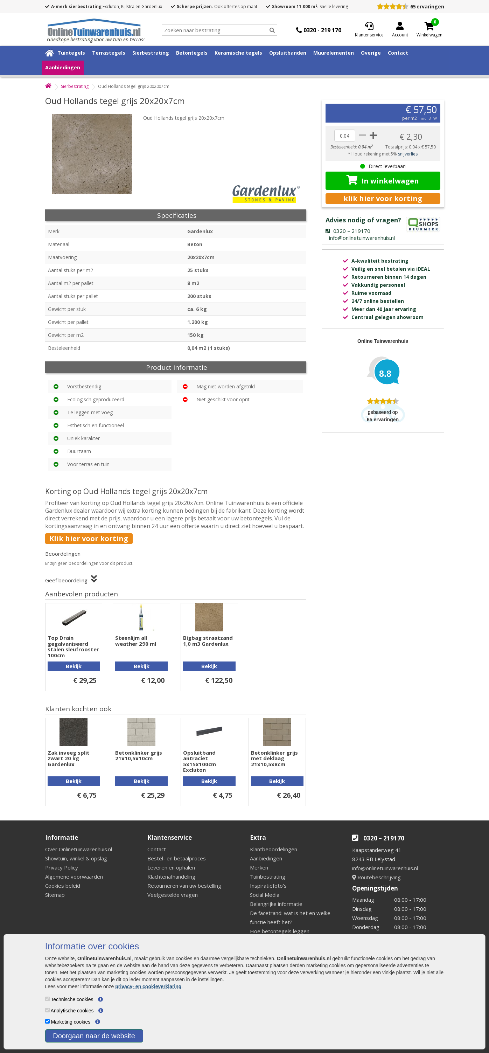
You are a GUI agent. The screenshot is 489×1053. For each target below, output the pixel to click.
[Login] (400, 30)
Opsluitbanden (287, 52)
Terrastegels (108, 52)
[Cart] (429, 26)
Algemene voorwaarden (74, 876)
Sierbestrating (150, 52)
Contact (398, 52)
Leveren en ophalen (171, 867)
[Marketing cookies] (47, 1021)
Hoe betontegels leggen (279, 931)
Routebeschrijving (376, 877)
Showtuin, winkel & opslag (76, 858)
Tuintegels (71, 52)
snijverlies (408, 154)
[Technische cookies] (47, 999)
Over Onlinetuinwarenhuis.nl (78, 849)
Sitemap (55, 894)
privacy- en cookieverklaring (148, 986)
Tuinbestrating (267, 876)
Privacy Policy (61, 867)
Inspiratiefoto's (268, 885)
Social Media (264, 894)
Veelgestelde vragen (172, 894)
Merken (259, 867)
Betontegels (192, 52)
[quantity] (344, 135)
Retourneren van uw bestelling (184, 885)
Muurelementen (333, 52)
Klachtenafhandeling (171, 876)
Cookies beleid (62, 885)
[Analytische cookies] (47, 1010)
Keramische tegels (238, 52)
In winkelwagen (383, 180)
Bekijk (74, 666)
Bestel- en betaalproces (176, 858)
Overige (371, 52)
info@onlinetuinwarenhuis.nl (385, 868)
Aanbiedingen (62, 67)
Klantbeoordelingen (273, 849)
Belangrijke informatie (276, 903)
